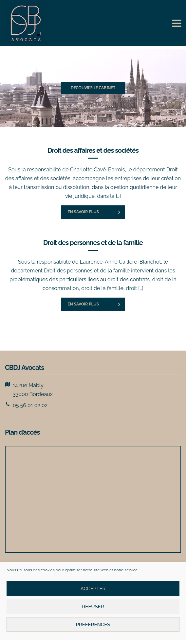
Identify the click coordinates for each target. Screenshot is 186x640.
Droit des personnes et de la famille (93, 243)
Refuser (93, 607)
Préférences (93, 625)
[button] (93, 88)
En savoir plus (83, 212)
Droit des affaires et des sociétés (93, 150)
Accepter (93, 589)
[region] (93, 88)
